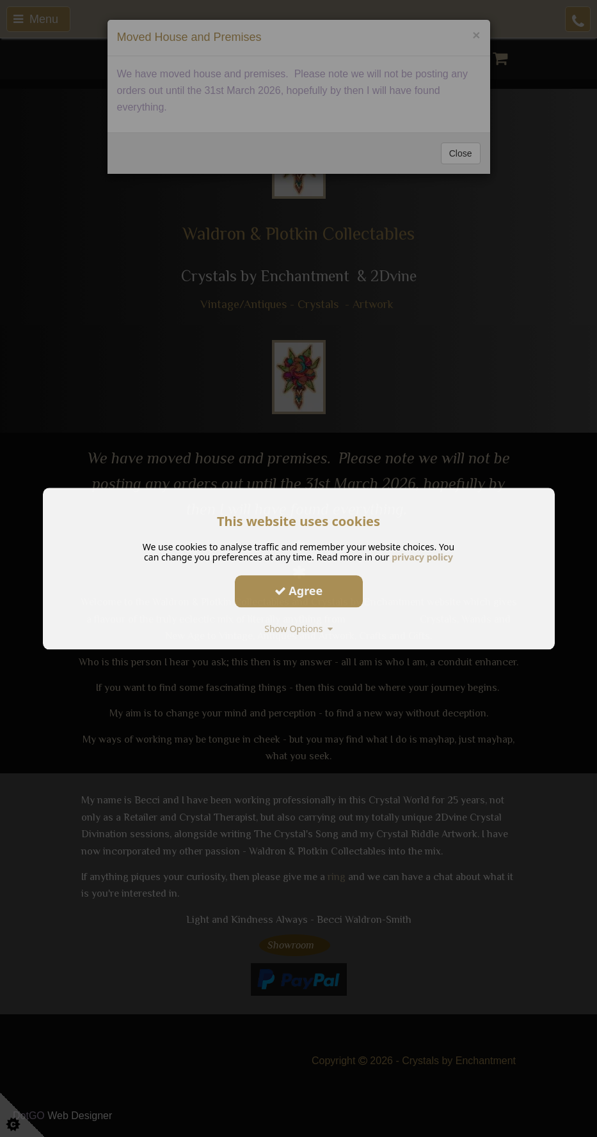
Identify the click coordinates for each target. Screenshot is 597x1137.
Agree (299, 590)
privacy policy (422, 557)
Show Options (298, 629)
